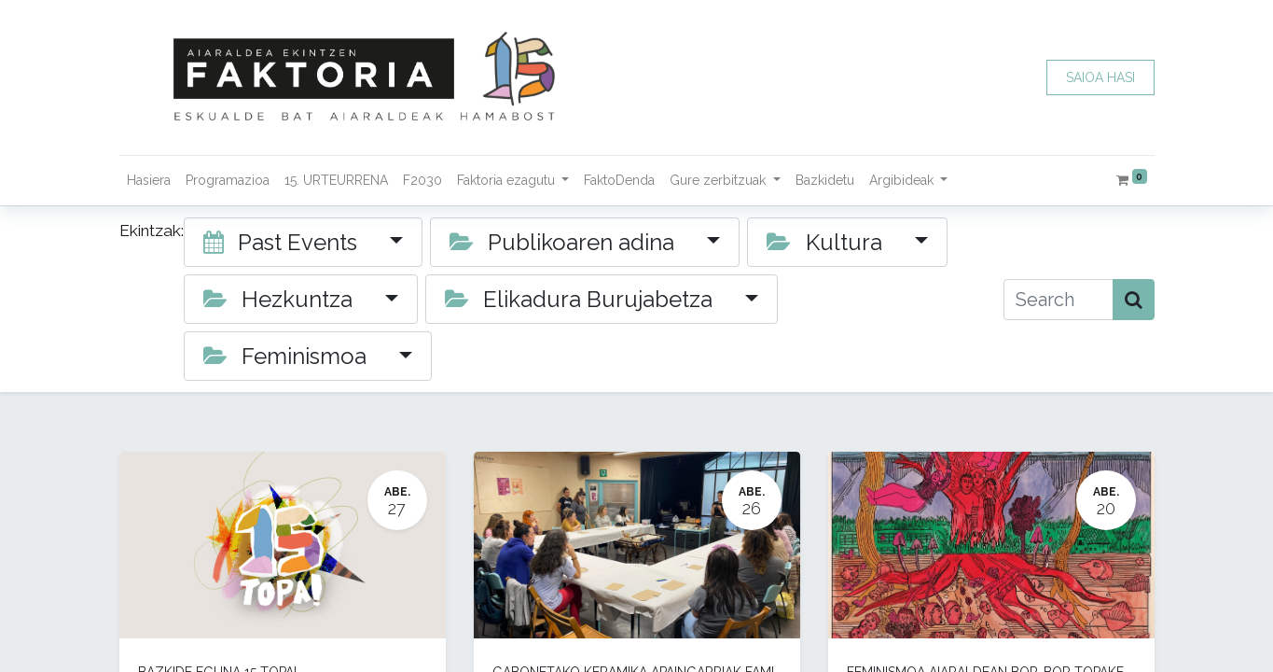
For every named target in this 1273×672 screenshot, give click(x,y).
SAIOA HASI (1100, 77)
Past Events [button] (283, 242)
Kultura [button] (827, 242)
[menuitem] (148, 180)
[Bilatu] (1134, 299)
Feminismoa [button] (288, 356)
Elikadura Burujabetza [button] (582, 299)
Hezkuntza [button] (281, 299)
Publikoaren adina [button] (565, 242)
